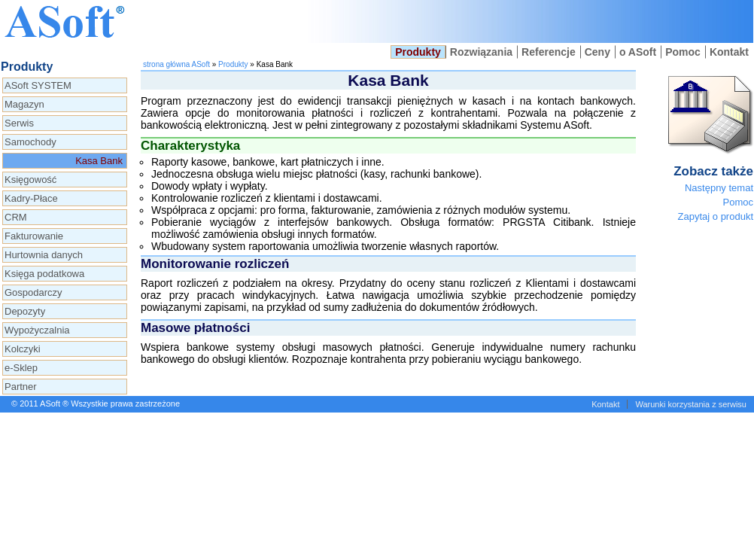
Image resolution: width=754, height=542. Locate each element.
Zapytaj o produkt (715, 216)
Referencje (548, 52)
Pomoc (683, 52)
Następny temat (719, 187)
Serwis (19, 123)
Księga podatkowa (44, 273)
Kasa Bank (99, 160)
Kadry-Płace (31, 198)
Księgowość (30, 179)
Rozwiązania (481, 52)
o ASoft (637, 52)
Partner (21, 386)
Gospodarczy (33, 292)
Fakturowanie (34, 236)
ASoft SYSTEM (38, 85)
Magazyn (24, 104)
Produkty (418, 52)
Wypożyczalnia (37, 330)
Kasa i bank (527, 21)
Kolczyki (23, 349)
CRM (16, 217)
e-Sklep (21, 367)
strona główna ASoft (176, 64)
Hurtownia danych (44, 254)
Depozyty (25, 311)
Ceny (597, 52)
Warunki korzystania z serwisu (690, 404)
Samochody (30, 142)
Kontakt (729, 52)
